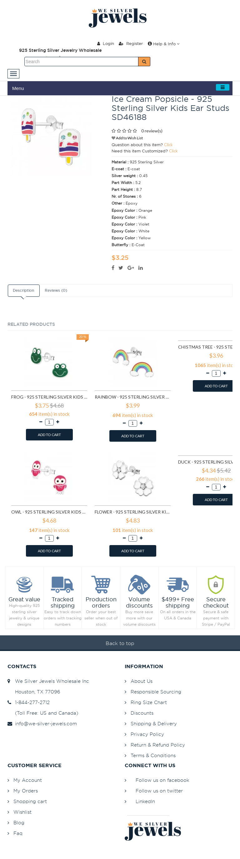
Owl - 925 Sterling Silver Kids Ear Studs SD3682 (49, 511)
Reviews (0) (56, 290)
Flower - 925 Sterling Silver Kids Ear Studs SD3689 (133, 511)
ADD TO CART (49, 434)
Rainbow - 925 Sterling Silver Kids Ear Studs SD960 (133, 397)
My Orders (25, 791)
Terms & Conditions (153, 755)
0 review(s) (151, 130)
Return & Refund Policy (158, 745)
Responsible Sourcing (156, 692)
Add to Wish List (127, 138)
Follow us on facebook (162, 780)
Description (23, 290)
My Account (27, 780)
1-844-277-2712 (29, 702)
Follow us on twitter (159, 791)
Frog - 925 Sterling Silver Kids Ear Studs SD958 (49, 397)
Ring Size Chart (149, 702)
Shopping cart (30, 801)
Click (168, 144)
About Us (141, 681)
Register (131, 43)
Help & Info (163, 43)
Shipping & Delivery (154, 724)
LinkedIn (145, 801)
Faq (17, 833)
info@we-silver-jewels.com (42, 724)
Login (105, 43)
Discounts (142, 713)
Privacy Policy (147, 734)
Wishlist (22, 812)
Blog (18, 823)
